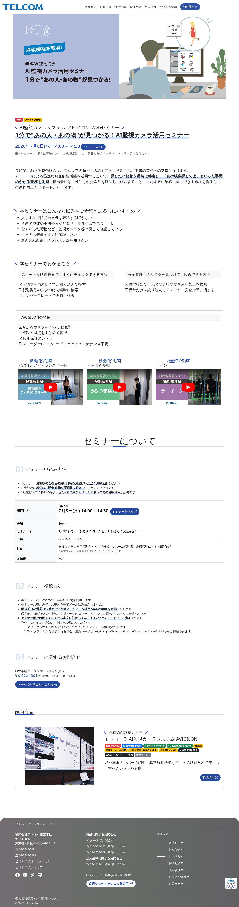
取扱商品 (135, 7)
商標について (50, 898)
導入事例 (150, 7)
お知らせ (105, 7)
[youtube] (25, 875)
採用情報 (120, 7)
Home (19, 824)
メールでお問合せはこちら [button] (37, 689)
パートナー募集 (110, 875)
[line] (40, 875)
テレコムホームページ (34, 861)
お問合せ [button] (190, 6)
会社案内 (91, 7)
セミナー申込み (93, 147)
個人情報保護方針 (27, 898)
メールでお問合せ (102, 840)
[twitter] (32, 875)
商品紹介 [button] (210, 787)
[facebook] (17, 875)
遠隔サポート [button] (111, 883)
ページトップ (231, 883)
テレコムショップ (32, 867)
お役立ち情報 (168, 7)
